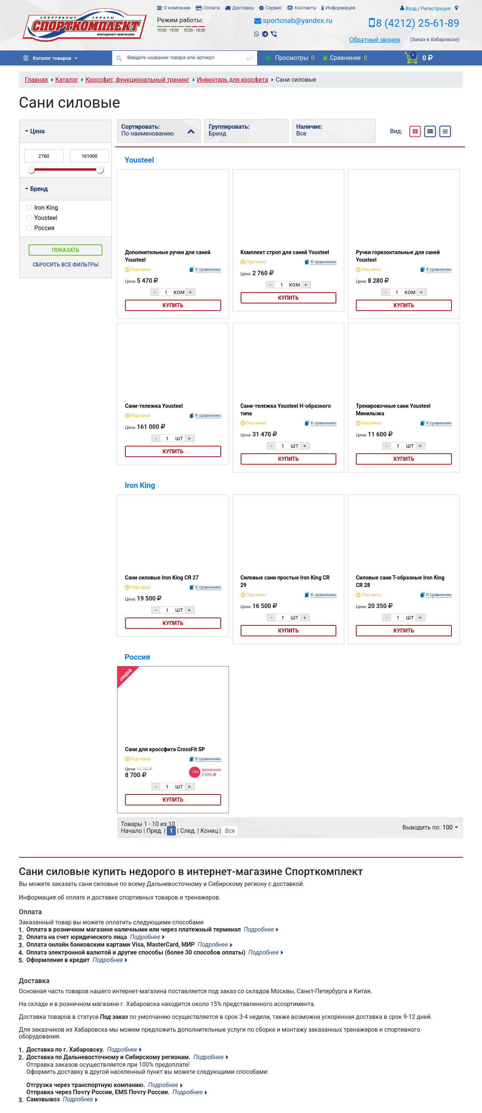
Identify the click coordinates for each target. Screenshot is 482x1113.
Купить (173, 305)
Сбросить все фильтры (66, 265)
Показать (65, 250)
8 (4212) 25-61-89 (417, 23)
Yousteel (139, 160)
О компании (177, 8)
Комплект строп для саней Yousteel (285, 252)
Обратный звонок (374, 39)
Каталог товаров (47, 58)
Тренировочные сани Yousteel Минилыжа (393, 409)
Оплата (211, 8)
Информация (340, 8)
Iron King (140, 485)
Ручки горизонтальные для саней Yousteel (398, 256)
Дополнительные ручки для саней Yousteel (167, 256)
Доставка (242, 8)
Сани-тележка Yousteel (154, 406)
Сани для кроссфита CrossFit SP (165, 749)
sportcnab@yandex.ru (298, 20)
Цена (34, 131)
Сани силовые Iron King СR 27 (161, 578)
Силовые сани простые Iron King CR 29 (285, 581)
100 (450, 827)
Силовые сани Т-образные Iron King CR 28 (400, 581)
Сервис (273, 8)
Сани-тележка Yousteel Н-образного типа (286, 409)
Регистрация (435, 8)
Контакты (305, 8)
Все (230, 830)
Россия (137, 657)
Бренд (36, 188)
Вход (411, 8)
